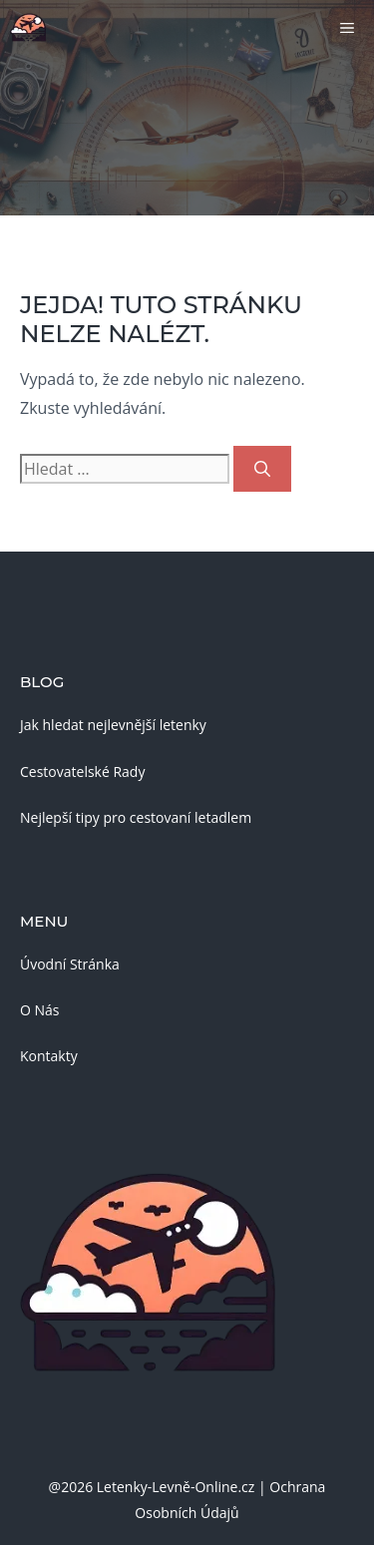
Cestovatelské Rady (82, 771)
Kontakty (49, 1055)
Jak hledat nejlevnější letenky (113, 724)
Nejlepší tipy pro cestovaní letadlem (135, 817)
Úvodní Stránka (70, 964)
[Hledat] (262, 469)
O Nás (40, 1009)
